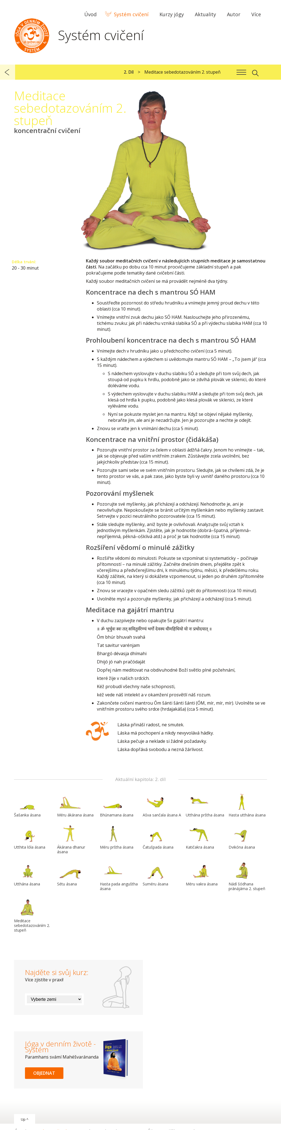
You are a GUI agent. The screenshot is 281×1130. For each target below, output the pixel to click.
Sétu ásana (70, 874)
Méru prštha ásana (116, 838)
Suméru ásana (156, 874)
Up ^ (24, 1119)
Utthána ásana (27, 874)
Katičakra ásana (200, 838)
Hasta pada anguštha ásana (119, 876)
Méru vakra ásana (202, 874)
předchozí (7, 72)
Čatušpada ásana (158, 838)
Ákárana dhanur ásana (71, 840)
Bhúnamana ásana (116, 805)
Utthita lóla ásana (29, 838)
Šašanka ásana (27, 805)
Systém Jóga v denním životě (32, 34)
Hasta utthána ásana (247, 805)
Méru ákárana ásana (75, 805)
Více (256, 14)
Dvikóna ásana (242, 838)
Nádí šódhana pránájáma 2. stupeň (247, 876)
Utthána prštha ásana (205, 805)
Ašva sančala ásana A (162, 805)
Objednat (44, 1073)
